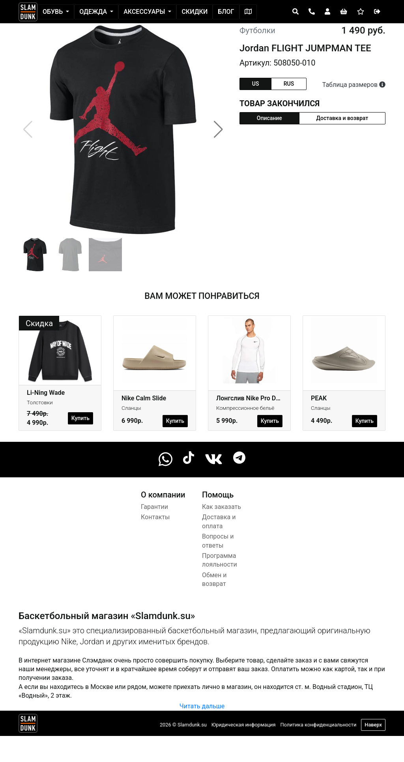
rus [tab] (289, 84)
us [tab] (255, 84)
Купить (80, 418)
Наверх (373, 725)
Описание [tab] (269, 118)
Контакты (155, 517)
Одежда (93, 11)
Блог (226, 11)
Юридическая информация (243, 725)
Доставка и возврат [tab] (342, 118)
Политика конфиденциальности (318, 725)
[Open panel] (295, 11)
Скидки (194, 11)
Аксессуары (144, 11)
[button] (218, 129)
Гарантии (154, 507)
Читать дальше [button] (202, 706)
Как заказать (221, 507)
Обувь (53, 11)
